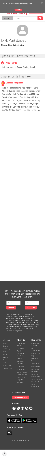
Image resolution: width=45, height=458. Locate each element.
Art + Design (6, 349)
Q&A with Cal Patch (24, 103)
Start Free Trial (21, 397)
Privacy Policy (17, 331)
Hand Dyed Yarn (8, 103)
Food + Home (7, 365)
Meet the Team (21, 356)
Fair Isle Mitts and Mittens (28, 94)
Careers (19, 359)
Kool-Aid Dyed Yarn (30, 88)
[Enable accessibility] (4, 453)
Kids (4, 362)
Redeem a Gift (35, 353)
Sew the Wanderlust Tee (12, 97)
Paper (19, 67)
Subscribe (30, 308)
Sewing (26, 67)
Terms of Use (35, 364)
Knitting (5, 67)
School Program (22, 375)
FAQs (32, 356)
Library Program (22, 372)
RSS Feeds (20, 382)
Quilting (5, 357)
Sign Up (11, 308)
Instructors (20, 348)
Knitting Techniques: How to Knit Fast (24, 110)
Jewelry (33, 67)
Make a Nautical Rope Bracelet (15, 91)
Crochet (12, 67)
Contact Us (20, 366)
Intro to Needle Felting (11, 88)
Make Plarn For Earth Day (29, 100)
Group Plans (21, 369)
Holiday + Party (7, 368)
